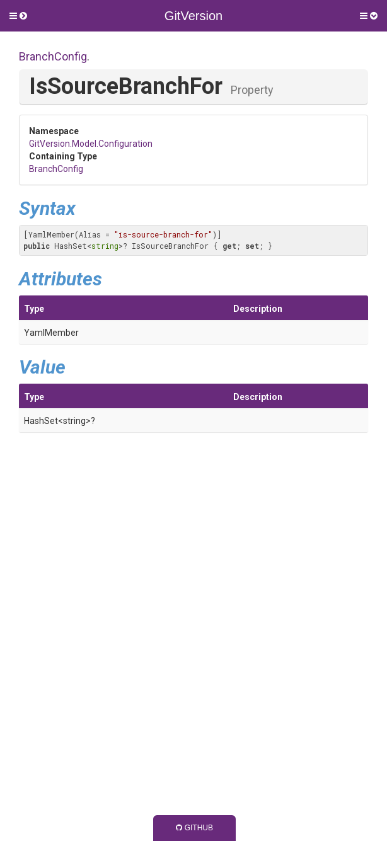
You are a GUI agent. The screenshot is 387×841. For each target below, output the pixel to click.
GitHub (194, 827)
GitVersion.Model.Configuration (91, 144)
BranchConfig (53, 56)
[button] (18, 15)
